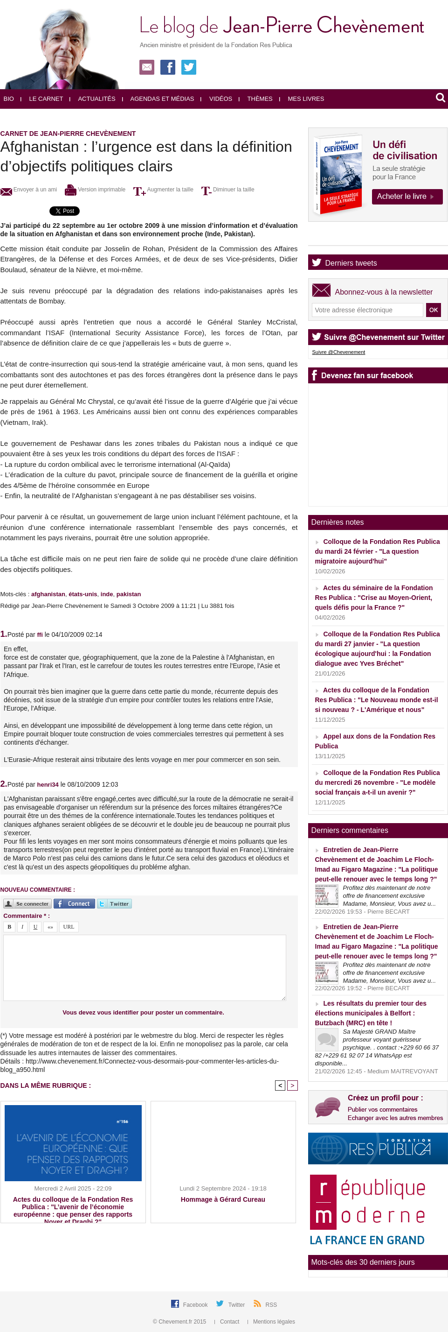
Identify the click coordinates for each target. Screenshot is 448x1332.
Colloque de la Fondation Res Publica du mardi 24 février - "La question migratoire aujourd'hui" (377, 551)
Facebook (196, 1305)
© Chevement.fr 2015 (180, 1321)
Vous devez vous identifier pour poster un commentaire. (143, 1012)
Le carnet (42, 98)
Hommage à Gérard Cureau (223, 1199)
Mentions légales (271, 1321)
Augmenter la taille (163, 189)
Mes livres (301, 98)
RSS (271, 1305)
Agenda (338, 237)
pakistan (129, 594)
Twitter (237, 1305)
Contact (227, 1321)
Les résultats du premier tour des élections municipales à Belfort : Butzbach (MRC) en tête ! (371, 1013)
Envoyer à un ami (28, 189)
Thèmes (256, 98)
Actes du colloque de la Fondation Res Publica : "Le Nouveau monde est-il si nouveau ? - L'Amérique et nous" (376, 699)
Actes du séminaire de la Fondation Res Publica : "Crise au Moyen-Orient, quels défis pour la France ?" (374, 597)
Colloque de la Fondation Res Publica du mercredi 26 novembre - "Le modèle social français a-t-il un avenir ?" (377, 782)
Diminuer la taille (228, 189)
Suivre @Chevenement (338, 352)
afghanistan (48, 594)
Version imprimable (95, 189)
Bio (9, 98)
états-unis (83, 594)
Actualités (92, 98)
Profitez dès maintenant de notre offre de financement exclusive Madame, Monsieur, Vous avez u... (389, 895)
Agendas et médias (158, 98)
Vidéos (216, 98)
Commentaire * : (26, 915)
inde (107, 594)
